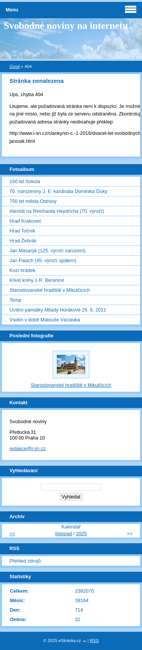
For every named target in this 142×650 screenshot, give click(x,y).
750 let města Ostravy (32, 201)
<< (12, 533)
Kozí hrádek (22, 270)
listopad (63, 533)
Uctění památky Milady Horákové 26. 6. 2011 (57, 310)
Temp (15, 300)
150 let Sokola (24, 181)
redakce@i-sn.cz (27, 448)
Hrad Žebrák (22, 241)
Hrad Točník (22, 231)
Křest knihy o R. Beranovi (36, 280)
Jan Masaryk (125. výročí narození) (47, 250)
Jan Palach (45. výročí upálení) (42, 260)
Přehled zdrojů (25, 561)
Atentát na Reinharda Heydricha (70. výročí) (56, 211)
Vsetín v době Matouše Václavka (44, 320)
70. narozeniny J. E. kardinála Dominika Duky (58, 191)
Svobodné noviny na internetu (66, 25)
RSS (94, 640)
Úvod (14, 66)
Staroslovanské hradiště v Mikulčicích (49, 290)
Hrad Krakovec (25, 221)
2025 (81, 533)
